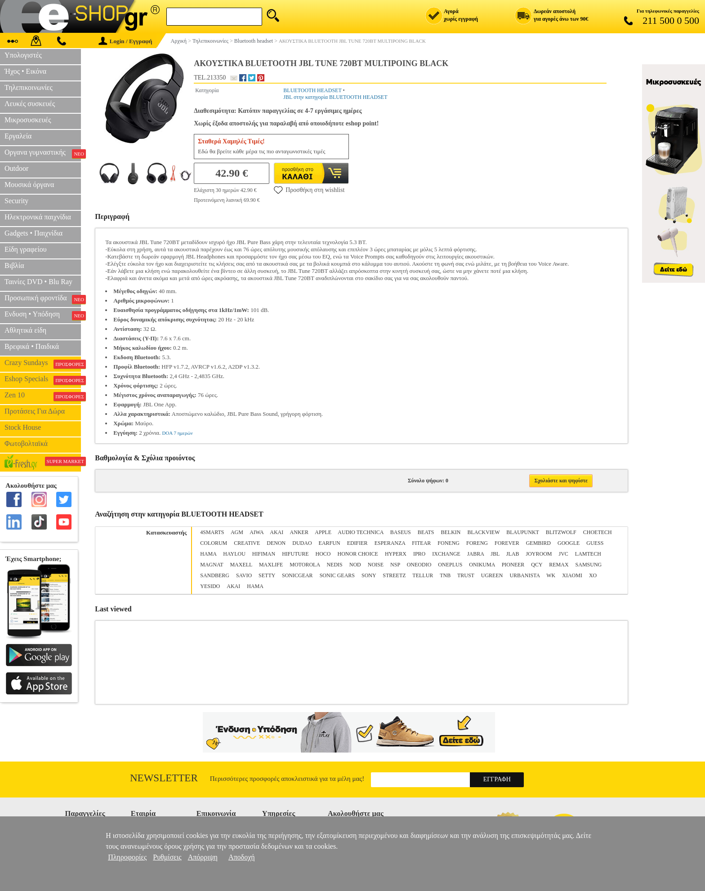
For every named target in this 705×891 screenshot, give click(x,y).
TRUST (465, 575)
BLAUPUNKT (522, 532)
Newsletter (164, 778)
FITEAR (421, 543)
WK (550, 575)
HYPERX (395, 554)
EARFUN (329, 543)
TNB (445, 575)
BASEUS (400, 532)
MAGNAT (211, 564)
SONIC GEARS (337, 575)
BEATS (426, 532)
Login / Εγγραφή (125, 41)
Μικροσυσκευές (27, 120)
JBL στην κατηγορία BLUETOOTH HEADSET (335, 97)
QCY (536, 564)
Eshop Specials (42, 380)
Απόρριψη (203, 857)
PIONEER (513, 564)
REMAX (558, 564)
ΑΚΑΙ (233, 586)
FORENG (477, 543)
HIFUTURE (295, 554)
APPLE (323, 532)
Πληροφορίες (127, 857)
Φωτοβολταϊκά (26, 443)
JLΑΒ (512, 554)
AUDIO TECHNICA (360, 532)
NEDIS (334, 564)
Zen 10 (42, 396)
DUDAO (302, 543)
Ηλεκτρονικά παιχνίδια (37, 217)
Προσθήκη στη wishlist (309, 190)
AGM (237, 532)
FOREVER (507, 543)
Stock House (22, 427)
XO (593, 575)
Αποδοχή (241, 857)
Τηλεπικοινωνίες (28, 87)
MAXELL (241, 564)
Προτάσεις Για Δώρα (34, 411)
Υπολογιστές (23, 55)
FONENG (448, 543)
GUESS (594, 543)
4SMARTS (212, 532)
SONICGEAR (297, 575)
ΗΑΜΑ (255, 586)
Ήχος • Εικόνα (25, 71)
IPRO (419, 554)
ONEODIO (419, 564)
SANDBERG (214, 575)
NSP (395, 564)
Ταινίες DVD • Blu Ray (38, 281)
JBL (495, 554)
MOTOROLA (305, 564)
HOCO (323, 554)
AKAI (276, 532)
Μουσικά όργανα (29, 184)
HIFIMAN (263, 554)
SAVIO (244, 575)
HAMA (208, 554)
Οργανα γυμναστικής (42, 153)
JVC (563, 554)
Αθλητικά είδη (25, 330)
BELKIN (450, 532)
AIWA (256, 532)
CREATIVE (247, 543)
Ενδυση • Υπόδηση (42, 315)
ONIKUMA (482, 564)
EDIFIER (357, 543)
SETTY (267, 575)
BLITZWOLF (561, 532)
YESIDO (210, 586)
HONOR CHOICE (358, 554)
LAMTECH (588, 554)
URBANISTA (524, 575)
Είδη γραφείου (25, 249)
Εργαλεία (17, 136)
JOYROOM (539, 554)
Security (16, 201)
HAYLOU (234, 554)
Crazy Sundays (42, 364)
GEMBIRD (538, 543)
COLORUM (213, 543)
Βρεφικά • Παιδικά (31, 346)
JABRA (475, 554)
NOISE (376, 564)
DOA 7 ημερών (177, 433)
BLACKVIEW (483, 532)
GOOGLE (569, 543)
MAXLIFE (271, 564)
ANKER (299, 532)
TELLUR (422, 575)
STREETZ (394, 575)
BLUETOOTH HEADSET (312, 90)
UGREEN (492, 575)
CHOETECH (597, 532)
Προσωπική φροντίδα (42, 299)
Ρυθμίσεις (167, 857)
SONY (368, 575)
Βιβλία (14, 265)
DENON (276, 543)
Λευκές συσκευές (29, 103)
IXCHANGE (446, 554)
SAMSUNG (589, 564)
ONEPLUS (450, 564)
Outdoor (16, 168)
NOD (355, 564)
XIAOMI (572, 575)
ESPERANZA (390, 543)
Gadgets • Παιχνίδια (33, 233)
